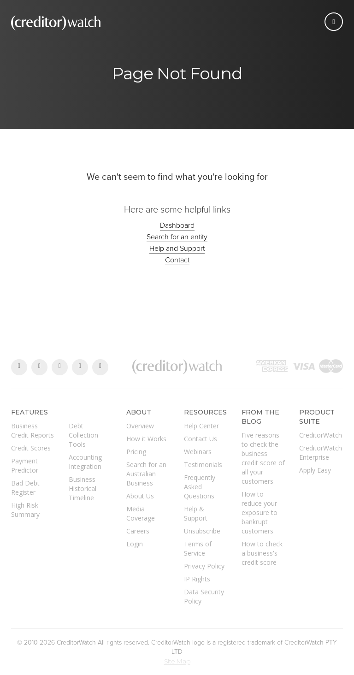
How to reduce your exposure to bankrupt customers (259, 512)
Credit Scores (31, 448)
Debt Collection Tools (83, 435)
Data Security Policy (204, 596)
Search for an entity (177, 237)
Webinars (198, 451)
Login (134, 543)
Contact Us (200, 438)
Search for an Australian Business (146, 473)
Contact (177, 260)
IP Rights (197, 578)
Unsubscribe (202, 531)
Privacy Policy (204, 566)
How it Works (146, 438)
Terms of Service (198, 548)
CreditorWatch (320, 435)
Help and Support (177, 248)
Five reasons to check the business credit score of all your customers (263, 458)
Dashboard (177, 225)
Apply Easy (315, 470)
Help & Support (195, 513)
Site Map (177, 661)
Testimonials (203, 464)
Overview (140, 425)
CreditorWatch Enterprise (320, 453)
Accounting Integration (85, 462)
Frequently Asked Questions (199, 486)
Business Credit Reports (32, 430)
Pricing (136, 451)
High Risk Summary (25, 510)
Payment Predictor (24, 465)
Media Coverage (140, 513)
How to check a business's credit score (262, 553)
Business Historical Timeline (82, 488)
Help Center (201, 425)
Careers (137, 531)
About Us (140, 495)
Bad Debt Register (25, 488)
